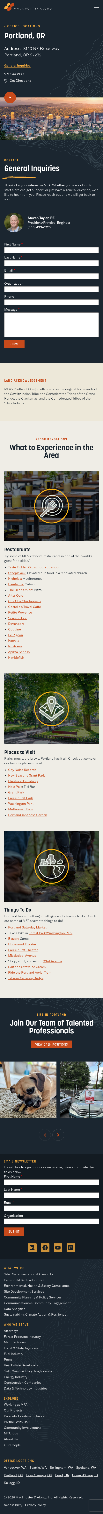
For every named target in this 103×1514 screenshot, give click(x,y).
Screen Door (17, 618)
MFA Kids (11, 1433)
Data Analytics (14, 1309)
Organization (13, 283)
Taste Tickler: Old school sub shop (33, 567)
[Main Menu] (95, 7)
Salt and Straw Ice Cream (27, 967)
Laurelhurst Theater (23, 950)
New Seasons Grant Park (26, 775)
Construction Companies (22, 1382)
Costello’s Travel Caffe (24, 607)
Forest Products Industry (22, 1337)
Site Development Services (24, 1291)
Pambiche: (16, 584)
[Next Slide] (58, 1135)
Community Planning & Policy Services (33, 1297)
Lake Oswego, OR (39, 1475)
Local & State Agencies (21, 1348)
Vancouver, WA (15, 1467)
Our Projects (13, 1410)
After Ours (15, 595)
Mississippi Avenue (22, 955)
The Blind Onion (20, 590)
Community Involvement (22, 1428)
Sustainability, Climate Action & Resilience (35, 1314)
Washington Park (20, 804)
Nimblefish (16, 657)
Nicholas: (15, 578)
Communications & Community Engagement (37, 1303)
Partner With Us (15, 1422)
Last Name (12, 257)
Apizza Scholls (19, 652)
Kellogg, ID (12, 1483)
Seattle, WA (38, 1467)
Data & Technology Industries (25, 1388)
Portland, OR (13, 1475)
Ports (8, 1359)
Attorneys (11, 1331)
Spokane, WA (86, 1467)
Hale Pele (15, 787)
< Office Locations (22, 26)
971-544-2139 (14, 74)
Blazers (13, 939)
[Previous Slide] (45, 1135)
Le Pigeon (15, 635)
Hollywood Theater (22, 944)
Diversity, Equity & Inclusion (24, 1416)
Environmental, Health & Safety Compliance (37, 1286)
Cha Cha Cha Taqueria (24, 601)
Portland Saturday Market (27, 927)
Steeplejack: (17, 573)
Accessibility (13, 1505)
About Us (11, 1439)
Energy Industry (15, 1377)
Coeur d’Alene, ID (85, 1475)
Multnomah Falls (20, 809)
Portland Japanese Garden (27, 815)
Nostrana (15, 646)
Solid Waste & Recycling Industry (28, 1371)
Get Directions (20, 80)
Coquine (14, 629)
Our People (12, 1445)
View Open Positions (51, 1044)
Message (10, 309)
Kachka (13, 641)
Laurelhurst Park (20, 798)
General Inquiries (17, 65)
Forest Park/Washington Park (50, 933)
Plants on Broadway (23, 781)
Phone (9, 296)
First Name (12, 244)
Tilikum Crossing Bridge (25, 978)
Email (8, 270)
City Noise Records (22, 770)
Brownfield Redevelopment (24, 1280)
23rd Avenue (52, 961)
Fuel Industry (13, 1354)
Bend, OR (62, 1475)
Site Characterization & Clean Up (28, 1274)
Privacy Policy (35, 1505)
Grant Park (16, 792)
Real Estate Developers (21, 1365)
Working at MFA (15, 1404)
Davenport (16, 624)
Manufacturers (15, 1342)
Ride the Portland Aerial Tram (29, 972)
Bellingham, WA (61, 1467)
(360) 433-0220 (39, 227)
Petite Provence (20, 612)
